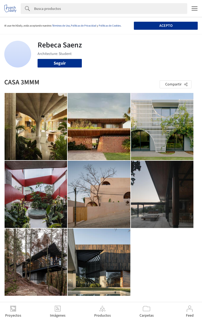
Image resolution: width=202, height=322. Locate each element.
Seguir (60, 63)
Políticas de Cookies (110, 26)
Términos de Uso (61, 26)
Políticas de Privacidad (83, 26)
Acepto (165, 25)
